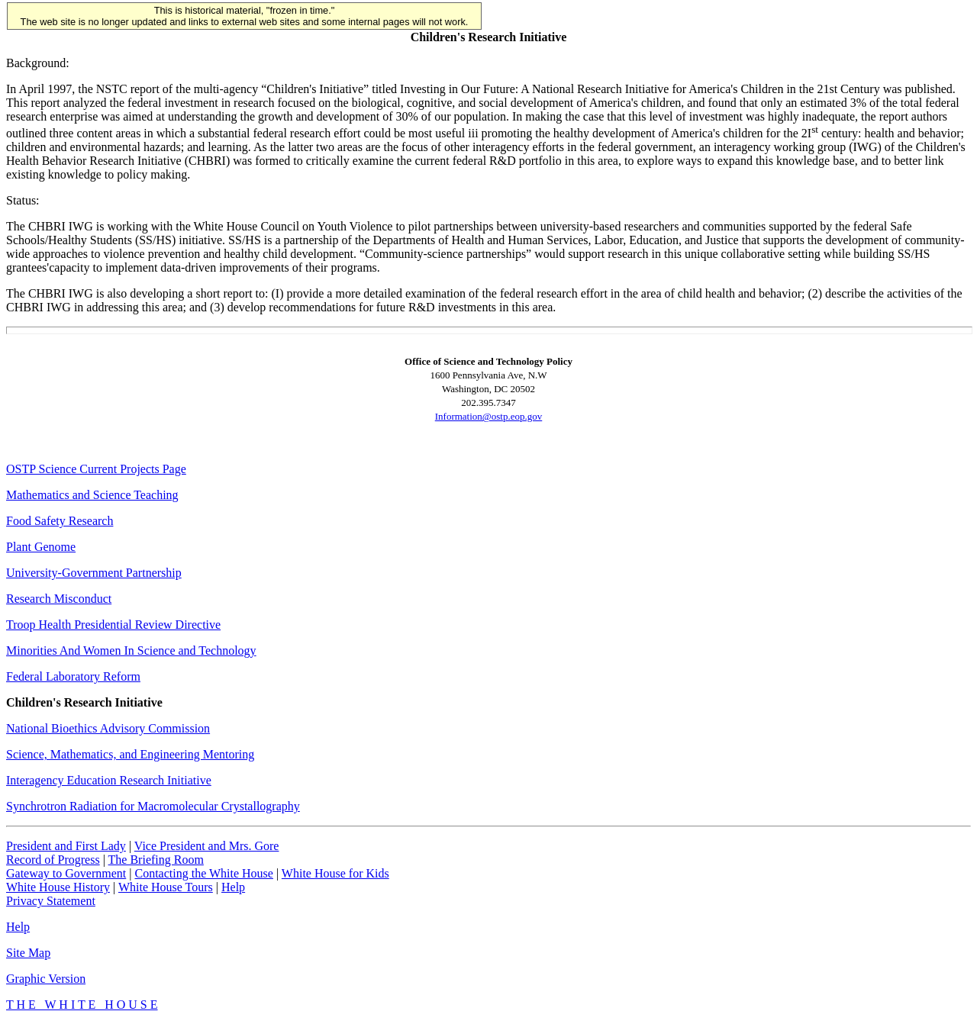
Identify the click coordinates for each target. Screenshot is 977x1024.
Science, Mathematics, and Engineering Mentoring (130, 754)
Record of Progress (53, 859)
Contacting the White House (203, 873)
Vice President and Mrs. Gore (206, 845)
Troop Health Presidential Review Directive (113, 624)
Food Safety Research (59, 520)
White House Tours (165, 887)
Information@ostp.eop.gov (489, 416)
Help (233, 887)
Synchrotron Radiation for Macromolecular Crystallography (153, 806)
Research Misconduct (58, 598)
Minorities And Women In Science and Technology (131, 650)
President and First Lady (66, 845)
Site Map (28, 952)
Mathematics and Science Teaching (92, 494)
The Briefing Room (156, 859)
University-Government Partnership (94, 572)
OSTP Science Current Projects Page (96, 468)
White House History (58, 887)
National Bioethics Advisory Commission (108, 728)
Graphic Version (45, 978)
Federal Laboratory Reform (73, 676)
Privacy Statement (50, 900)
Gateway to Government (66, 873)
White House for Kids (335, 873)
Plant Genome (41, 546)
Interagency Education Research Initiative (108, 780)
